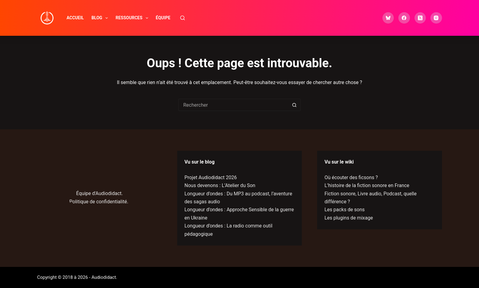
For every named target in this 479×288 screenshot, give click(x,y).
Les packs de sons (344, 209)
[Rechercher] (182, 18)
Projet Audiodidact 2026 (211, 177)
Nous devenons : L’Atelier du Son (220, 185)
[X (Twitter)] (420, 18)
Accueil (75, 17)
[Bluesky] (388, 18)
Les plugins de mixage (348, 218)
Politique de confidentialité (98, 202)
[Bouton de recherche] (294, 105)
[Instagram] (436, 18)
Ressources (132, 18)
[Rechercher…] (233, 105)
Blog (100, 18)
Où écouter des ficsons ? (351, 177)
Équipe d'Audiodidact (99, 193)
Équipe (163, 17)
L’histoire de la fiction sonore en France (366, 185)
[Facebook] (404, 18)
